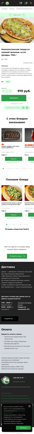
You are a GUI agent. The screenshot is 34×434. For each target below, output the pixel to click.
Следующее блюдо (23, 15)
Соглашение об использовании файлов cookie (15, 401)
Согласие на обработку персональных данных (15, 398)
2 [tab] (13, 224)
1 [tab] (3, 168)
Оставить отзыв (28, 62)
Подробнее (8, 318)
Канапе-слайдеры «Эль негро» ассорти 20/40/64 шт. (10, 147)
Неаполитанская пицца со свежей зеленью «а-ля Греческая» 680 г (11, 203)
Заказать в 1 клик (17, 103)
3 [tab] (20, 224)
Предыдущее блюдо (10, 15)
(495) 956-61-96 (18, 378)
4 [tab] (27, 224)
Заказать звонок (19, 381)
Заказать (14, 98)
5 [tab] (30, 168)
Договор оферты (6, 393)
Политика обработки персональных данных (15, 396)
